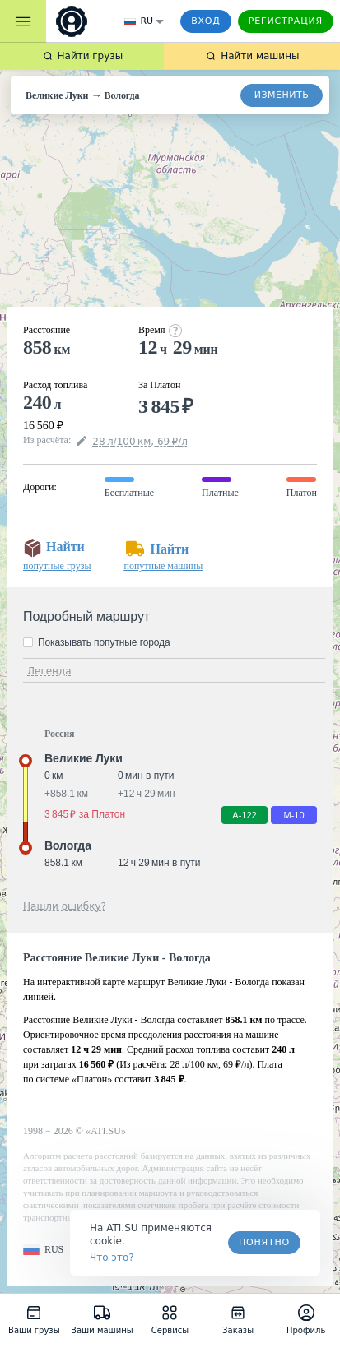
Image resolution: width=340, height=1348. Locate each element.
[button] (43, 1250)
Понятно (264, 1242)
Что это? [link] (112, 1257)
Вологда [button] (67, 845)
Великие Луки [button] (83, 758)
